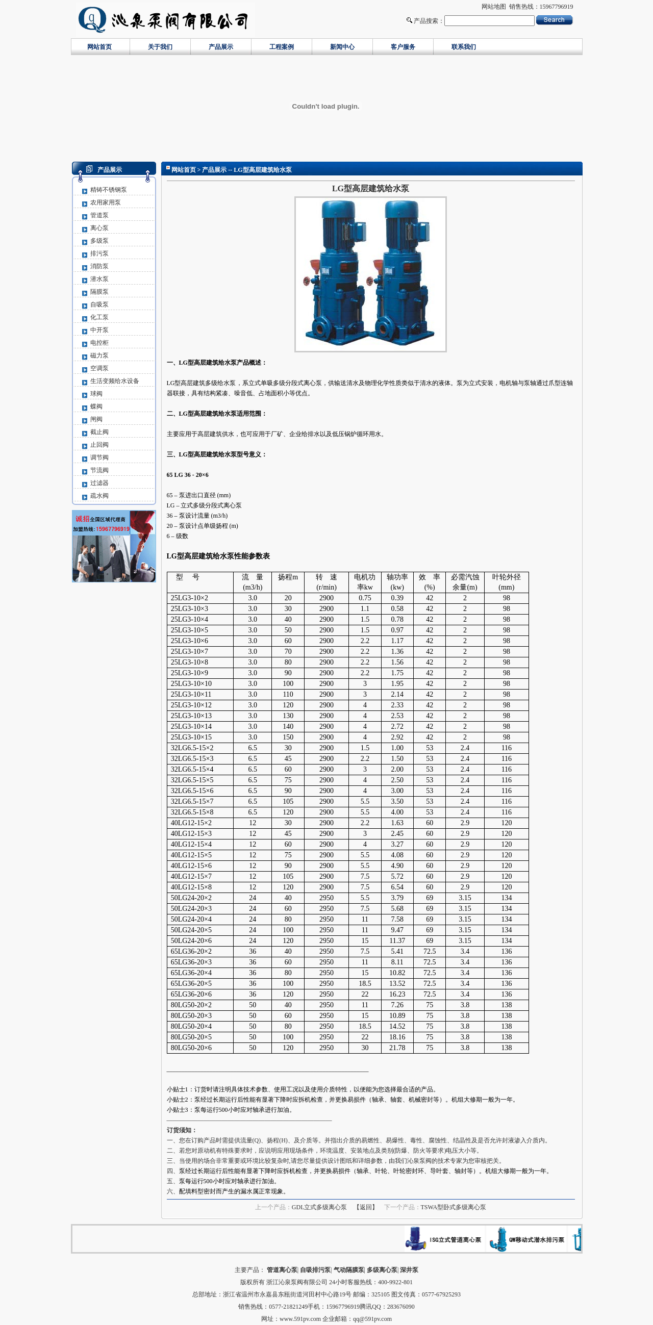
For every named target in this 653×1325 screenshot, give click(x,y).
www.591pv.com (300, 1318)
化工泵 (99, 317)
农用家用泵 (105, 202)
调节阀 (99, 457)
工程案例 (281, 46)
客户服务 (403, 46)
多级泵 (99, 240)
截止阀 (99, 432)
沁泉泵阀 (419, 1160)
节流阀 (99, 470)
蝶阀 (96, 406)
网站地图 (494, 6)
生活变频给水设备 (114, 381)
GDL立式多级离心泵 (319, 1207)
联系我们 (463, 46)
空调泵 (99, 368)
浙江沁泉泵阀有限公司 (297, 1282)
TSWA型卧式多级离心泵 (454, 1207)
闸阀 (96, 419)
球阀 (96, 393)
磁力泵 (99, 355)
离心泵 (99, 228)
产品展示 (221, 46)
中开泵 (99, 330)
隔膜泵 (99, 291)
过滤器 (99, 483)
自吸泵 (99, 304)
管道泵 (99, 215)
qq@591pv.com (372, 1318)
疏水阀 (99, 495)
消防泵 (99, 266)
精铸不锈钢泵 (108, 189)
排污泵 (99, 253)
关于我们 (160, 46)
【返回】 (366, 1207)
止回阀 (99, 444)
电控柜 (99, 342)
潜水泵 (99, 279)
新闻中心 (342, 46)
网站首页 (99, 46)
